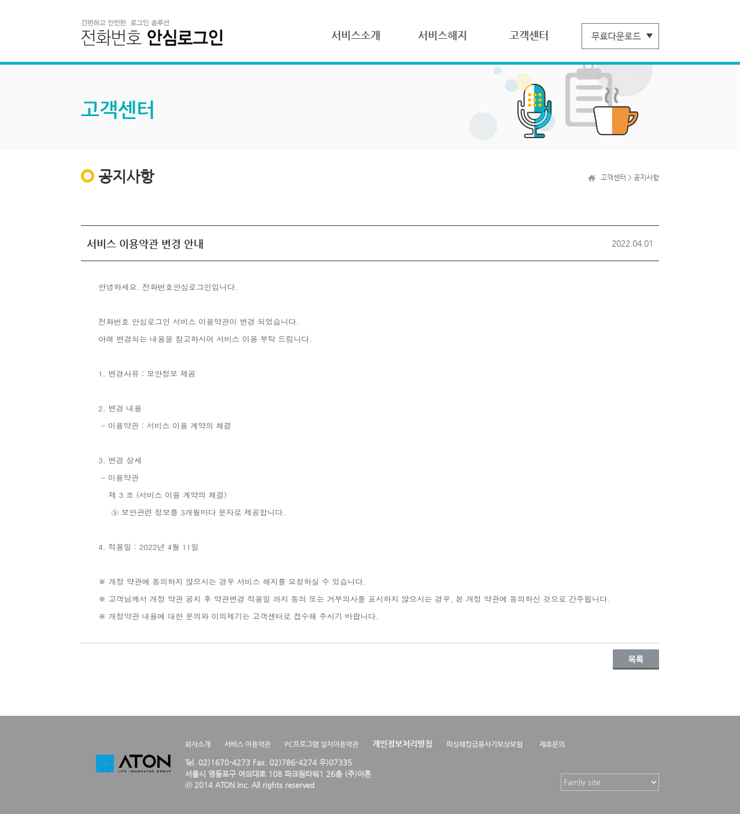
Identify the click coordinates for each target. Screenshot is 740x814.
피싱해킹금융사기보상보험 (484, 744)
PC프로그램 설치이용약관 (321, 744)
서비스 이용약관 (247, 744)
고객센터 (529, 35)
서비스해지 (442, 35)
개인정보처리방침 (402, 743)
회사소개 (197, 744)
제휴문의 (552, 744)
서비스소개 (355, 35)
